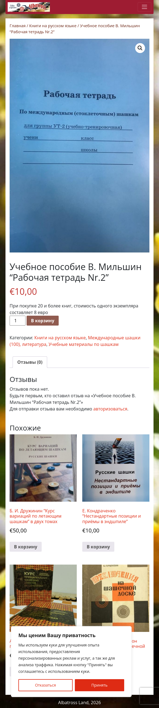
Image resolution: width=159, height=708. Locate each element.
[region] (71, 661)
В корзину (42, 321)
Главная (17, 25)
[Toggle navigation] (144, 7)
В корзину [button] (25, 547)
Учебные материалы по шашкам (83, 344)
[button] (140, 48)
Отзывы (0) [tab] (29, 362)
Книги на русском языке (52, 25)
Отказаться (45, 685)
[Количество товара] (17, 321)
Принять (99, 685)
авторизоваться (110, 409)
